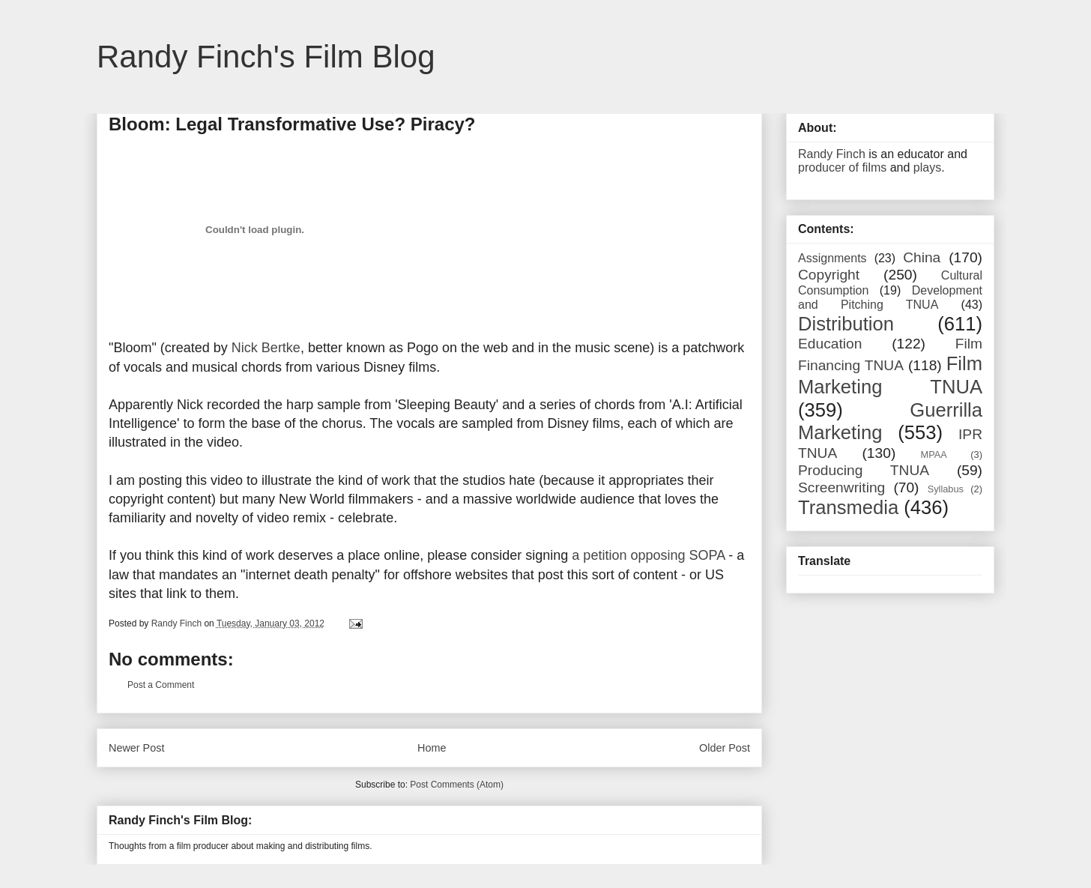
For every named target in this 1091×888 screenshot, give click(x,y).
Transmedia (848, 507)
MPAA (934, 454)
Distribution (846, 323)
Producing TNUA (863, 470)
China (921, 257)
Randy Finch (831, 154)
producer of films (842, 167)
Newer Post (136, 748)
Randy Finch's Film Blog (266, 56)
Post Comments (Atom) (457, 784)
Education (830, 343)
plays (927, 167)
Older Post (724, 748)
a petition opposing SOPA (648, 555)
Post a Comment (160, 685)
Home (431, 748)
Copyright (828, 275)
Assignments (832, 258)
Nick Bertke (266, 347)
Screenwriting (841, 487)
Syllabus (946, 489)
